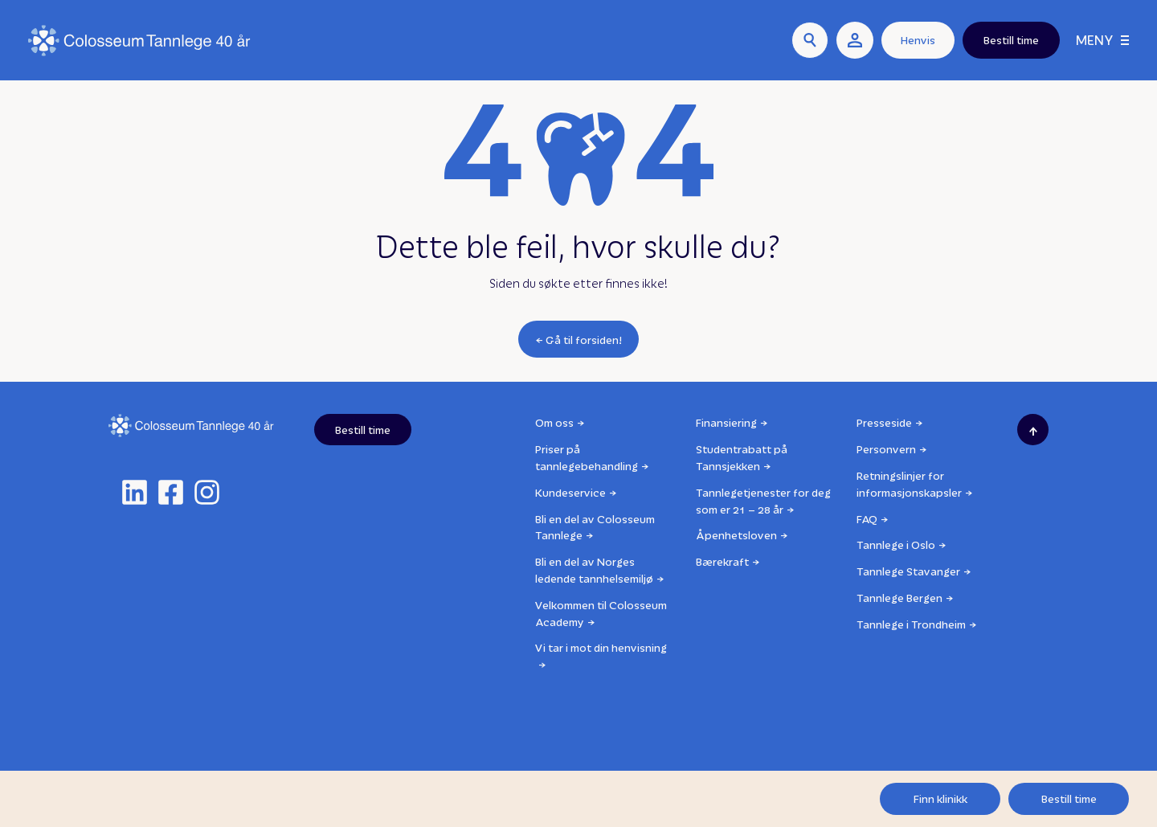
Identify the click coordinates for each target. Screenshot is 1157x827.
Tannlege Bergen (899, 597)
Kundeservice (570, 492)
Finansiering (726, 422)
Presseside (884, 422)
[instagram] (207, 492)
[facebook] (171, 492)
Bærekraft (722, 561)
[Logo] (139, 40)
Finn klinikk (940, 798)
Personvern (886, 449)
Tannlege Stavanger (908, 571)
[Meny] (1102, 40)
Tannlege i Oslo (896, 544)
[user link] (854, 40)
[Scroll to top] (1033, 429)
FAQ (867, 519)
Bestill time (1069, 798)
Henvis (918, 40)
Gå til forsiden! (584, 339)
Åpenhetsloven (736, 535)
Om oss (554, 422)
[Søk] (810, 40)
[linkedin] (135, 492)
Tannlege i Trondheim (911, 624)
